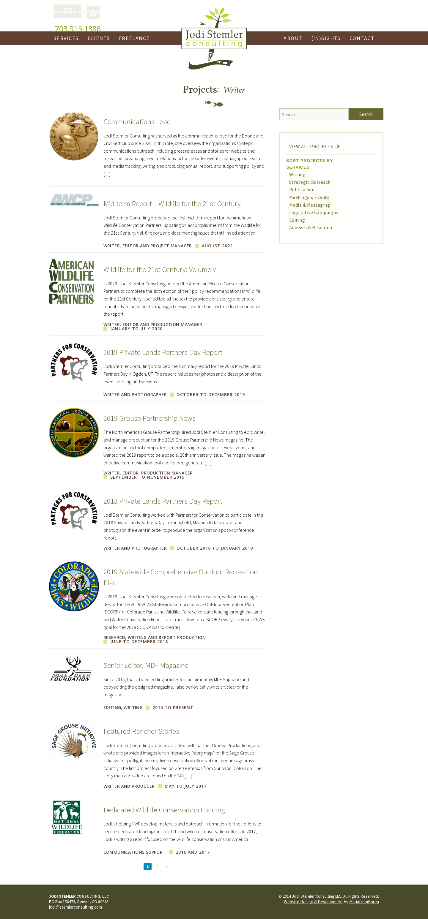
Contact (362, 38)
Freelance (134, 38)
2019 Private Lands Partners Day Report (169, 352)
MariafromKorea (364, 901)
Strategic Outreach (304, 182)
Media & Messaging (304, 205)
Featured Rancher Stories (146, 730)
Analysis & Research (305, 227)
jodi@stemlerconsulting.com (75, 907)
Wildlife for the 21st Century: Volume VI (169, 269)
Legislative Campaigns (307, 212)
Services (66, 38)
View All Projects (311, 146)
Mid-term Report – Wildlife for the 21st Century (182, 203)
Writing (292, 174)
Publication (297, 189)
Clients (99, 38)
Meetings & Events (303, 197)
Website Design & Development (313, 901)
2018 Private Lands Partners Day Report (169, 500)
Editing (292, 220)
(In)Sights (326, 38)
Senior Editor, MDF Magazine (152, 664)
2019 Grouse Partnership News (155, 417)
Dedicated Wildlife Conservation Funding (173, 809)
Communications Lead (142, 121)
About (293, 38)
